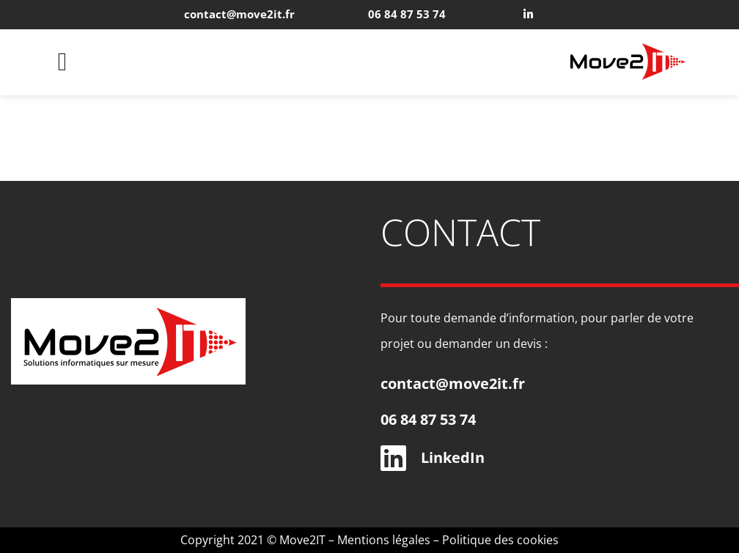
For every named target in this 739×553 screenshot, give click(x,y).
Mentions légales (383, 540)
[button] (62, 62)
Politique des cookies (500, 540)
